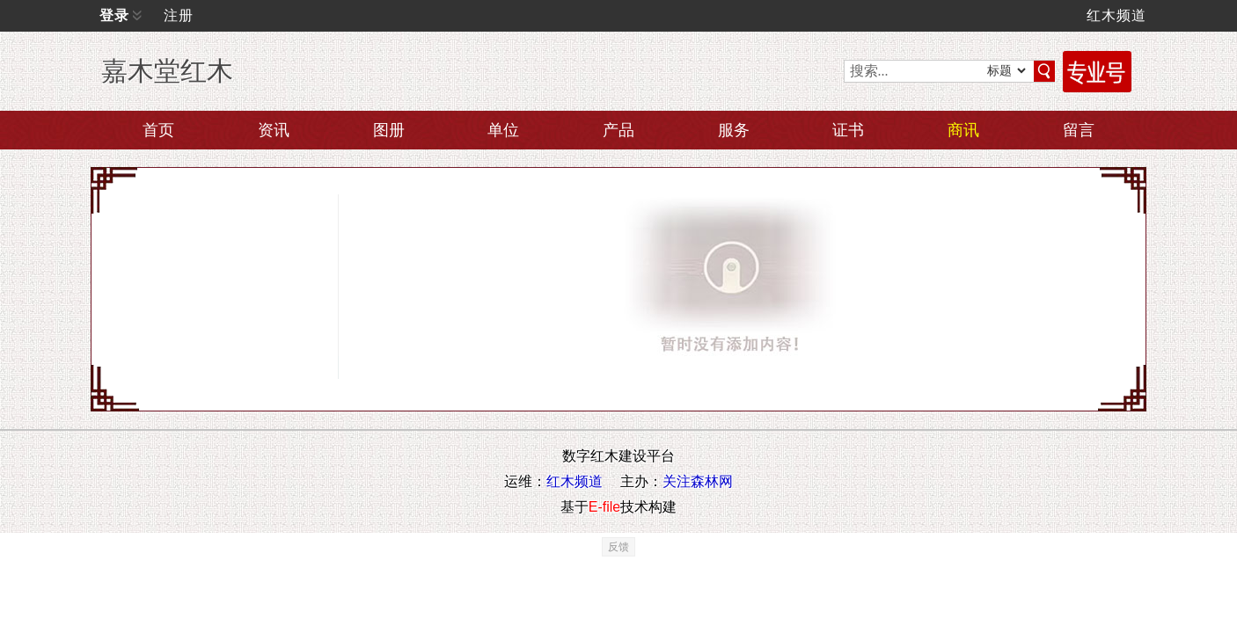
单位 (503, 130)
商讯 (963, 130)
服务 (734, 130)
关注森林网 (697, 481)
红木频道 (1116, 15)
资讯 (273, 130)
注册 (179, 15)
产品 (618, 130)
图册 (389, 130)
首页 (158, 130)
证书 (848, 130)
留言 (1078, 130)
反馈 (618, 547)
